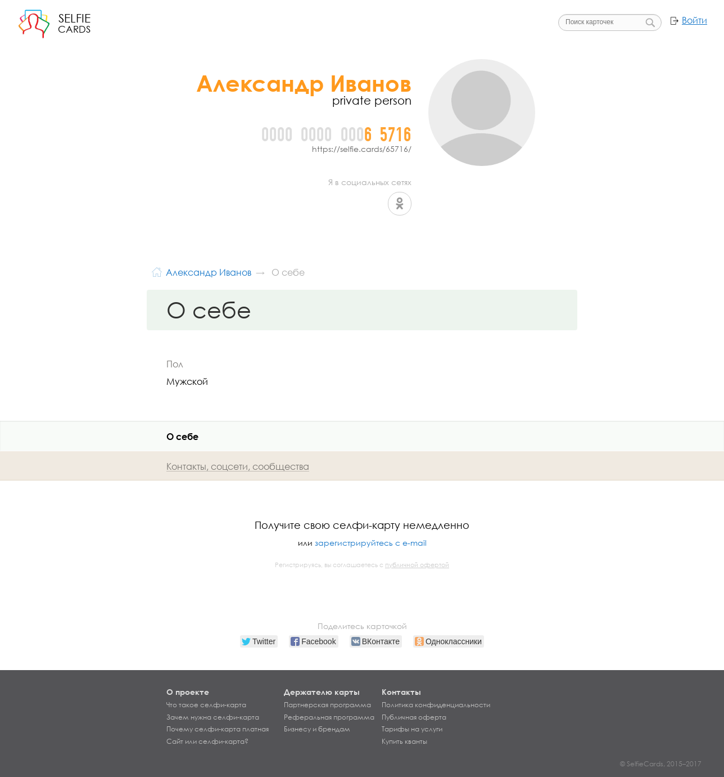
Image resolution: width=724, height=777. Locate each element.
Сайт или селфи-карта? (207, 741)
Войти (694, 20)
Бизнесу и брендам (317, 729)
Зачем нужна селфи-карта (212, 717)
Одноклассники (399, 203)
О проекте (187, 692)
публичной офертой (417, 564)
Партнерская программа (327, 704)
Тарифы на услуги (412, 729)
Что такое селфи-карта (206, 704)
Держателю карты (322, 692)
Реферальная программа (329, 717)
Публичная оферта (414, 717)
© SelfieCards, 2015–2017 (661, 764)
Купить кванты (404, 741)
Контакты (401, 692)
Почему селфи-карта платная (217, 729)
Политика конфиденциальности (436, 704)
